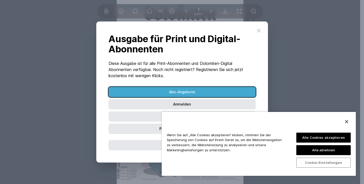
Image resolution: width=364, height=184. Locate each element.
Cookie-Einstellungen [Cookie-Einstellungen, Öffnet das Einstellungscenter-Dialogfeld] (323, 162)
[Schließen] (346, 121)
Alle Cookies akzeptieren (323, 137)
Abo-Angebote (182, 92)
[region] (259, 143)
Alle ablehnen (323, 150)
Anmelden (182, 104)
